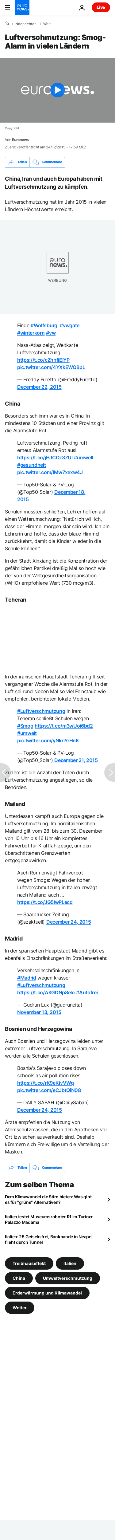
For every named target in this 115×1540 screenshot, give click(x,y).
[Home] (7, 24)
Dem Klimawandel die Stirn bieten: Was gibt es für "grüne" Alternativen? (48, 1199)
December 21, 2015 (76, 760)
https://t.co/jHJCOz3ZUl (45, 457)
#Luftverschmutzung (41, 711)
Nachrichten (25, 24)
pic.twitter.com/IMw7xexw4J (50, 472)
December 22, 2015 (39, 387)
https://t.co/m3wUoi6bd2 (64, 726)
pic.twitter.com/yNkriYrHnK (48, 740)
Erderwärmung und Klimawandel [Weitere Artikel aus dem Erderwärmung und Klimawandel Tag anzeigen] (47, 1292)
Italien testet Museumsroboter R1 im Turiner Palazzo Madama (49, 1219)
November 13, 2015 (39, 1012)
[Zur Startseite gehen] (22, 7)
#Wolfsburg (44, 325)
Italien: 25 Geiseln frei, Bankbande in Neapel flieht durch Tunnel (48, 1239)
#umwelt (84, 457)
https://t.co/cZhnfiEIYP (43, 360)
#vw (51, 333)
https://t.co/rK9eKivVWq (45, 1083)
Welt (47, 24)
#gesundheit (31, 465)
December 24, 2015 (68, 922)
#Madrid (26, 978)
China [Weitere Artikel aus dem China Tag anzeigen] (19, 1277)
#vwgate (69, 325)
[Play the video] (57, 90)
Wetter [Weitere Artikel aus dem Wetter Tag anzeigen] (20, 1307)
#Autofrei (87, 992)
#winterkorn (30, 333)
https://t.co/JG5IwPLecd (45, 902)
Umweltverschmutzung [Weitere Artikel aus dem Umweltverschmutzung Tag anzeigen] (67, 1277)
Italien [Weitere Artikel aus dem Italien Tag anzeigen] (69, 1263)
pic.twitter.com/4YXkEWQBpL (51, 367)
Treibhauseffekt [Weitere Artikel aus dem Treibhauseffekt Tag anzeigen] (29, 1263)
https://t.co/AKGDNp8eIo (46, 992)
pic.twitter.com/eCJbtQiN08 (49, 1090)
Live (101, 7)
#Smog (25, 726)
